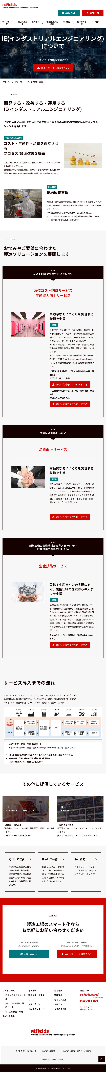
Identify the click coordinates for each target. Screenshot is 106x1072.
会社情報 (66, 22)
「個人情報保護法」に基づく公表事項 (76, 1051)
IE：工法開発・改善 (14, 1011)
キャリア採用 (60, 999)
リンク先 (26, 809)
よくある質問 (60, 1008)
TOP (4, 82)
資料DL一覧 (94, 13)
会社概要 (86, 872)
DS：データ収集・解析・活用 (14, 1005)
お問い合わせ (70, 13)
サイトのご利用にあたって (25, 1051)
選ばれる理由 (22, 23)
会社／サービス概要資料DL (55, 67)
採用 (97, 22)
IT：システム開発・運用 (15, 996)
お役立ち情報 (81, 23)
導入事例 (35, 22)
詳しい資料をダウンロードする (71, 384)
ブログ (31, 999)
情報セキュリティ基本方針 (53, 1059)
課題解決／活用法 (52, 23)
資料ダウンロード (36, 1008)
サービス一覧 (6, 23)
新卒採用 (58, 994)
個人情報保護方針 (48, 1051)
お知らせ (58, 1004)
